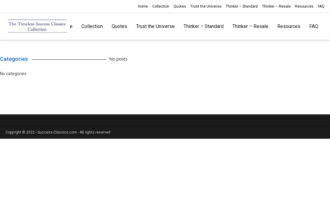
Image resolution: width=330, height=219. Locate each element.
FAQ (321, 6)
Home (143, 6)
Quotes (180, 6)
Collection (160, 6)
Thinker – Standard (242, 6)
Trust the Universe (205, 6)
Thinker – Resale (276, 6)
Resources (304, 6)
